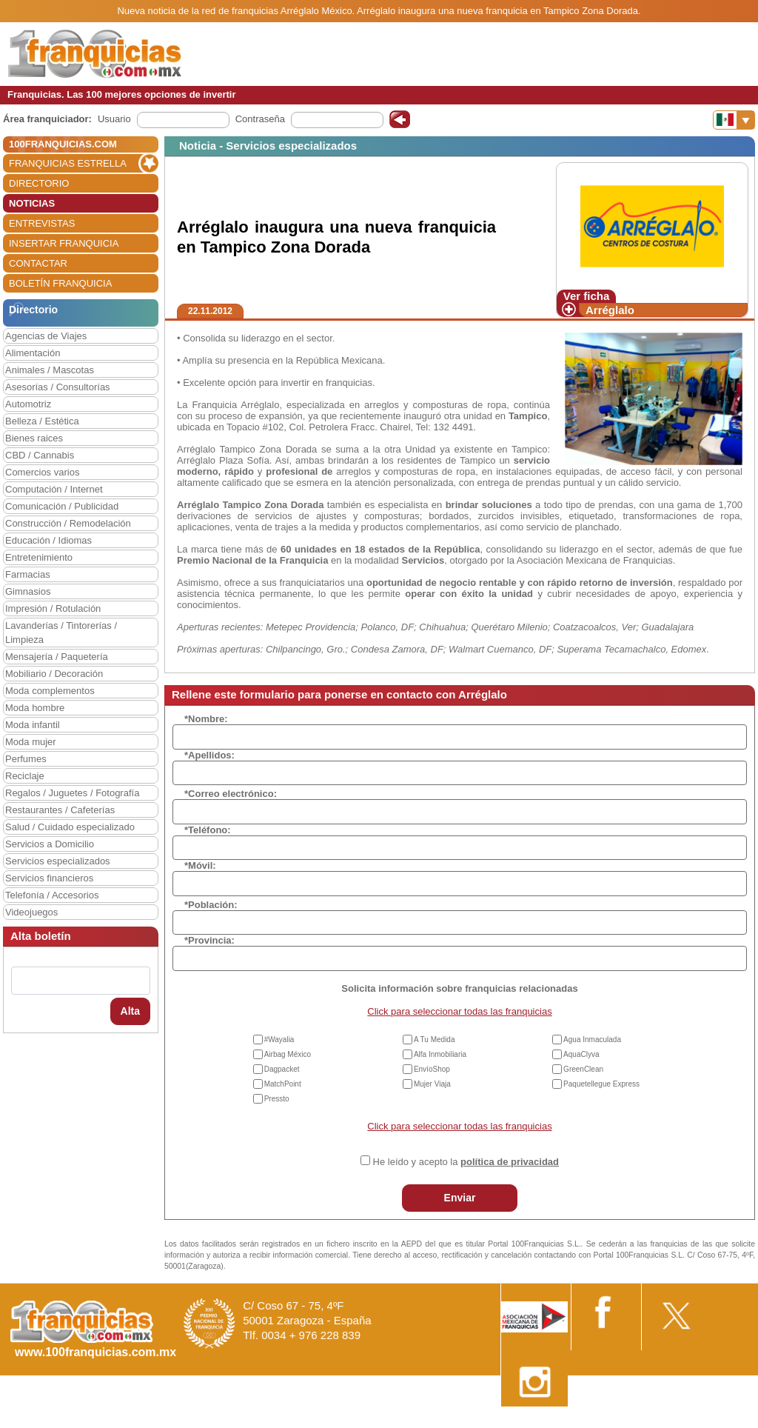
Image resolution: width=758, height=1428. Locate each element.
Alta (130, 1011)
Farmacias (27, 574)
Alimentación (32, 352)
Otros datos (718, 1422)
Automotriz (28, 404)
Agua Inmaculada (592, 1039)
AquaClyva (581, 1054)
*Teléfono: (207, 829)
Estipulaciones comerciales (628, 1422)
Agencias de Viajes (46, 335)
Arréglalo (610, 310)
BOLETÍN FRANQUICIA (60, 283)
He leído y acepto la (466, 1161)
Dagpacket (282, 1069)
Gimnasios (27, 591)
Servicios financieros (49, 878)
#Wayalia (279, 1039)
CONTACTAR (38, 263)
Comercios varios (42, 472)
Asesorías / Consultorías (57, 387)
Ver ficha (586, 296)
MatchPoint (282, 1084)
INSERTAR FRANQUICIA (63, 243)
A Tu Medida (434, 1039)
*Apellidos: (209, 755)
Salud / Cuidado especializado (70, 827)
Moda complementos (50, 690)
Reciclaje (24, 775)
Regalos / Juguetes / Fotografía (72, 792)
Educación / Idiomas (48, 540)
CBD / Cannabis (39, 455)
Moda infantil (32, 724)
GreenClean (583, 1069)
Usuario (114, 118)
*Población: (211, 904)
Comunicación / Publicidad (61, 506)
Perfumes (26, 758)
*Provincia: (209, 940)
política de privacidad (509, 1161)
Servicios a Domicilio (49, 844)
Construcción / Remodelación (68, 523)
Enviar (460, 1198)
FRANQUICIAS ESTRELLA (68, 163)
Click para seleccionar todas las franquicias (459, 1011)
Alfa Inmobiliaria (440, 1054)
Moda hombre (34, 707)
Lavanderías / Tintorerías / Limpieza (61, 632)
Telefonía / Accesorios (51, 895)
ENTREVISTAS (42, 223)
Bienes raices (34, 438)
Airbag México (287, 1054)
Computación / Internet (54, 489)
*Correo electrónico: (230, 793)
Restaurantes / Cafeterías (60, 809)
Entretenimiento (39, 557)
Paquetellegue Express (601, 1084)
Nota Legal (538, 1422)
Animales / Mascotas (49, 370)
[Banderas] (734, 120)
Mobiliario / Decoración (54, 673)
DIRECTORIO (39, 183)
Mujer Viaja (432, 1084)
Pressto (276, 1099)
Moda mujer (30, 741)
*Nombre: (206, 718)
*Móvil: (200, 865)
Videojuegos (31, 912)
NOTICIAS (32, 203)
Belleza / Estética (42, 421)
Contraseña (260, 118)
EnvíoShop (432, 1069)
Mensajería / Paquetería (56, 656)
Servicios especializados (57, 861)
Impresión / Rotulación (53, 608)
